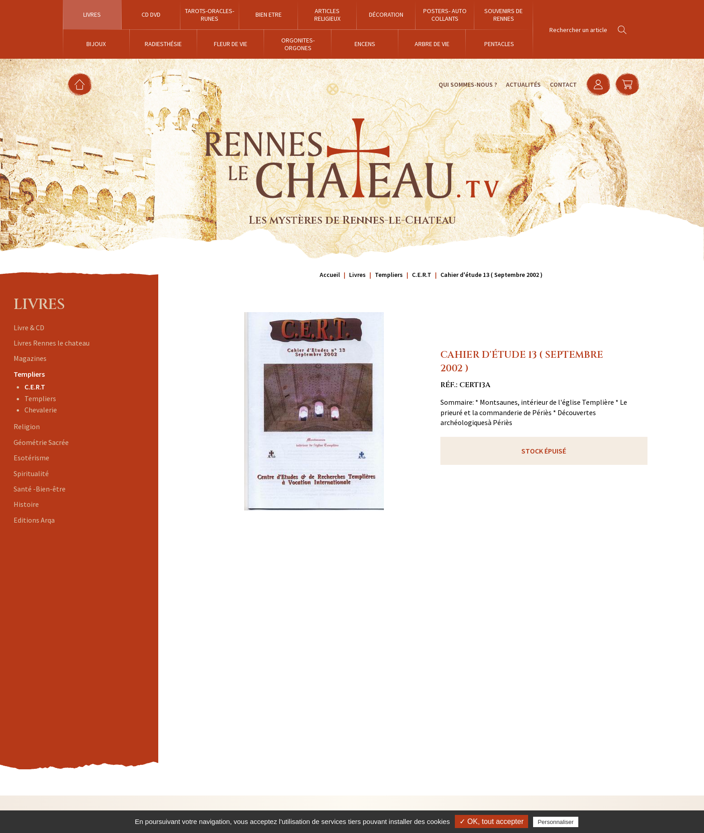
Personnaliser (556, 822)
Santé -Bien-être (40, 488)
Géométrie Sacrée (41, 442)
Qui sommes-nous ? (468, 84)
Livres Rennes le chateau (52, 342)
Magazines (30, 358)
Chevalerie (40, 409)
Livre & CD (29, 327)
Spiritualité (31, 473)
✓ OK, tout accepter (491, 821)
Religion (27, 426)
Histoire (26, 504)
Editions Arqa (34, 519)
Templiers (29, 374)
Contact (563, 84)
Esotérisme (31, 457)
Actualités (523, 84)
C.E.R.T (34, 386)
